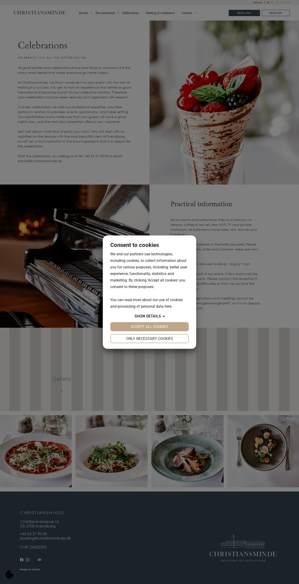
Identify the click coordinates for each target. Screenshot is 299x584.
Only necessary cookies (149, 338)
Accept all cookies (149, 326)
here (167, 306)
